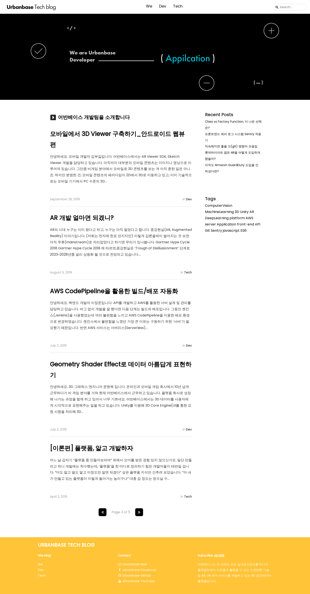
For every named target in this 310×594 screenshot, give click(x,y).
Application (226, 224)
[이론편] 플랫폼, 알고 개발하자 (91, 448)
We (149, 6)
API (257, 224)
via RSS (219, 555)
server (210, 224)
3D (237, 211)
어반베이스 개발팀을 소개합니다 (94, 117)
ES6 (243, 230)
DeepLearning (217, 218)
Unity (244, 211)
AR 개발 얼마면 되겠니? (81, 218)
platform (237, 218)
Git (207, 230)
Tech (178, 6)
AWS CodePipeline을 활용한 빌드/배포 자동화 (114, 291)
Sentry (216, 230)
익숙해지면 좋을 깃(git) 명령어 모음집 (231, 146)
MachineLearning (219, 211)
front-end (245, 224)
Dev (162, 6)
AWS (249, 218)
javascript (231, 230)
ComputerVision (218, 205)
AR (252, 211)
